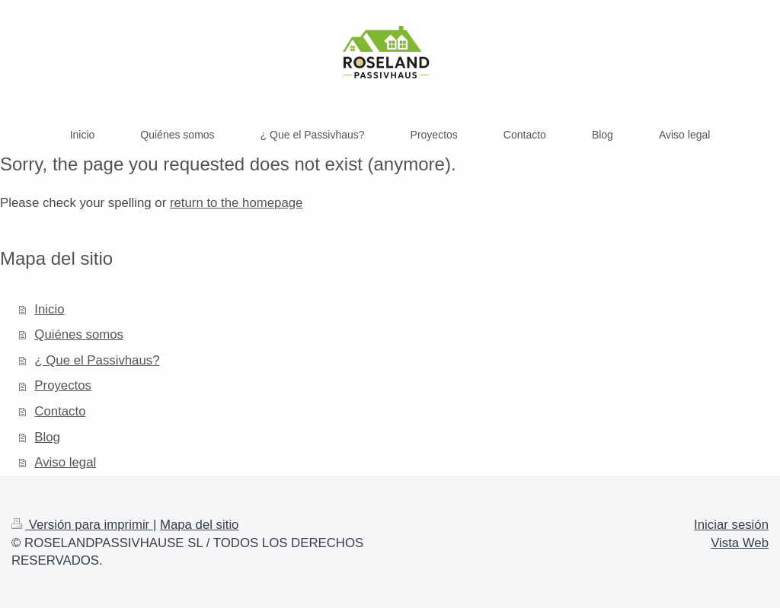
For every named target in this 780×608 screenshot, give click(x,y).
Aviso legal (65, 462)
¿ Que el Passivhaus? (96, 360)
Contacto (59, 411)
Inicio (49, 309)
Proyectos (62, 385)
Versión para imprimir (82, 524)
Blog (47, 437)
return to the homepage (236, 203)
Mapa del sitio (199, 524)
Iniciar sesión (731, 524)
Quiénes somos (78, 334)
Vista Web (740, 543)
